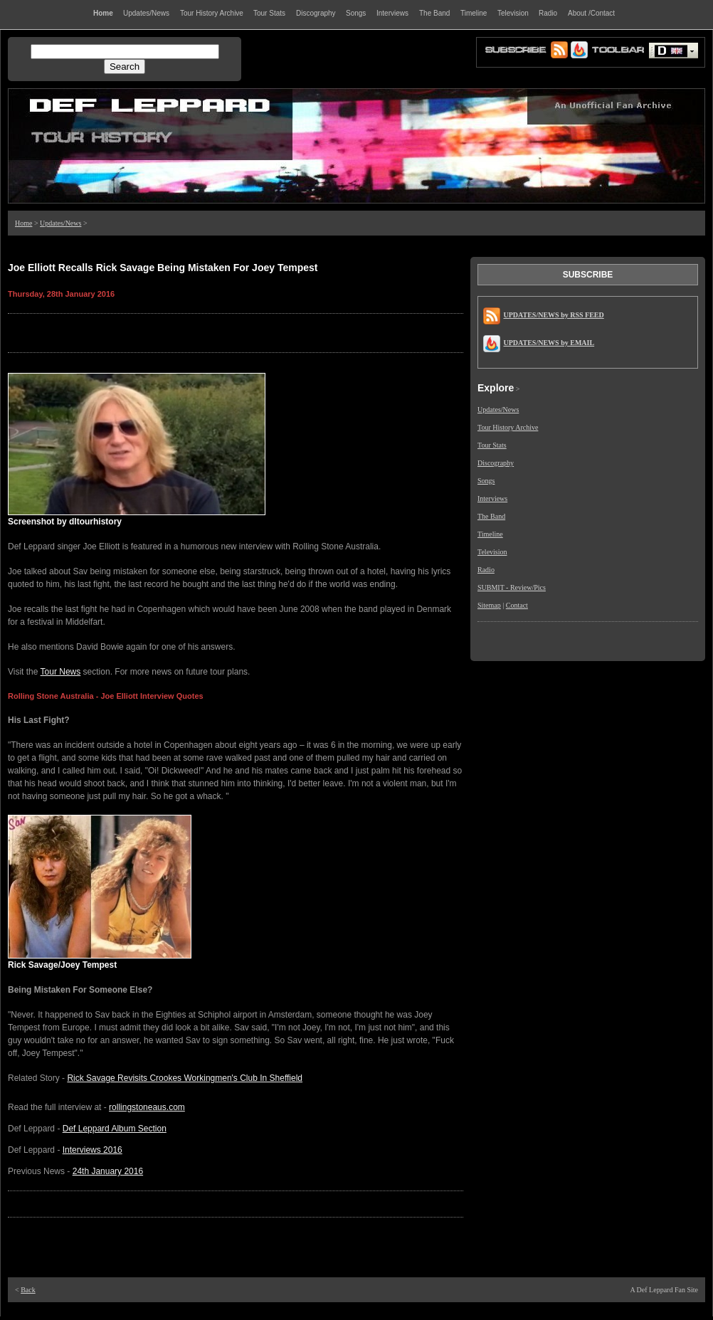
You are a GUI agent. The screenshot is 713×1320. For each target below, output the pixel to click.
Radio (486, 570)
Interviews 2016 (92, 1150)
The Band (491, 516)
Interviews (492, 498)
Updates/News (60, 223)
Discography (495, 463)
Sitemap (489, 605)
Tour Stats (492, 445)
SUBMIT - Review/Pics (511, 587)
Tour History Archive (507, 427)
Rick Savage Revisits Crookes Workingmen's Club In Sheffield (184, 1078)
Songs (486, 481)
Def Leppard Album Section (115, 1129)
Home (23, 223)
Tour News (61, 672)
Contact (517, 605)
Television (492, 552)
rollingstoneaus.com (147, 1107)
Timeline (490, 534)
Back (28, 1290)
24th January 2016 (108, 1171)
